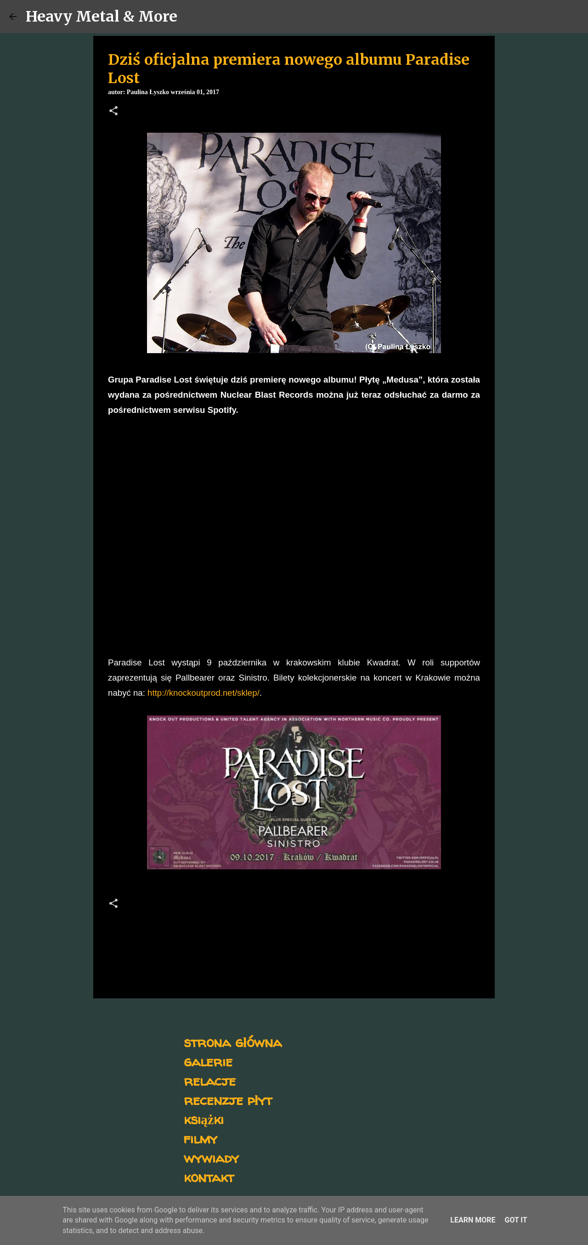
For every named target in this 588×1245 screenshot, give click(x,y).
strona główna (233, 1041)
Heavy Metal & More (101, 16)
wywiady (211, 1157)
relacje (210, 1080)
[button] (113, 111)
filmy (200, 1138)
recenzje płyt (228, 1099)
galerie (208, 1061)
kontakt (209, 1176)
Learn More (472, 1220)
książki (204, 1119)
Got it (515, 1220)
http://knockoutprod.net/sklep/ (203, 693)
